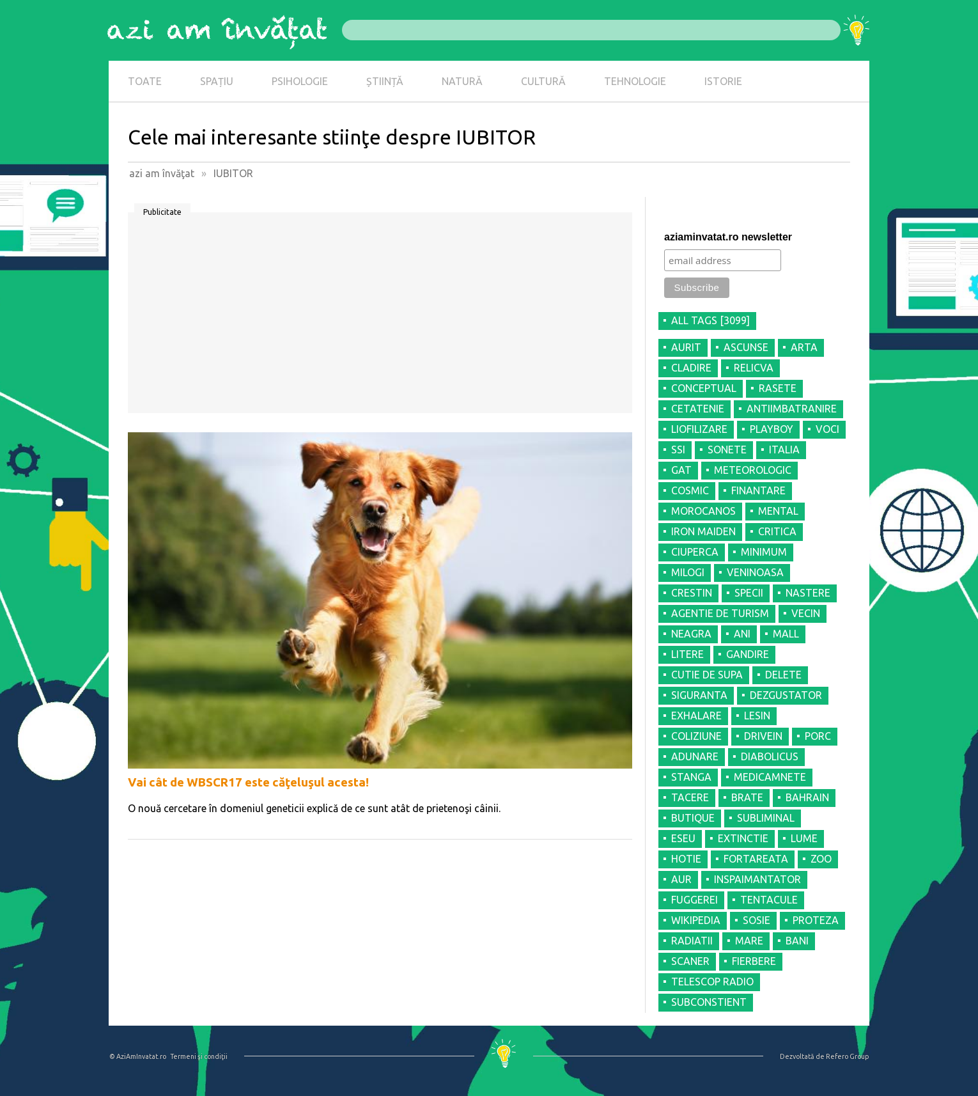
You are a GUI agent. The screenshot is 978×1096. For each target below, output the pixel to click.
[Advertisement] (380, 317)
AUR (681, 879)
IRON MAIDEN (703, 531)
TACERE (690, 797)
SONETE (727, 449)
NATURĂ (462, 81)
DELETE (783, 674)
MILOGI (687, 572)
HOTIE (686, 859)
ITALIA (784, 449)
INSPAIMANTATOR (757, 879)
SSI (678, 449)
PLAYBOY (771, 429)
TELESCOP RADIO (712, 981)
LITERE (687, 654)
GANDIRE (747, 654)
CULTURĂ (543, 81)
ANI (742, 633)
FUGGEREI (694, 899)
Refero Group (847, 1056)
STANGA (691, 777)
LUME (804, 838)
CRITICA (777, 531)
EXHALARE (696, 715)
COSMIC (690, 490)
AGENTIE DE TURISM (720, 613)
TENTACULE (769, 899)
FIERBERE (754, 961)
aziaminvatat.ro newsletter (728, 236)
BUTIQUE (693, 818)
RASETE (777, 388)
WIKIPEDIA (695, 920)
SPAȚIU (216, 81)
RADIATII (692, 940)
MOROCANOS (703, 511)
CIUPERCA (694, 552)
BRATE (747, 797)
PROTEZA (816, 920)
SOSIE (756, 920)
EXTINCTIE (743, 838)
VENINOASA (755, 572)
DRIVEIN (763, 736)
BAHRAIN (807, 797)
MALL (786, 633)
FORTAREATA (756, 859)
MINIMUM (764, 552)
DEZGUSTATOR (786, 695)
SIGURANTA (699, 695)
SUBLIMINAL (766, 818)
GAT (681, 470)
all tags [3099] (710, 320)
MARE (749, 940)
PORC (818, 736)
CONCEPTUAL (703, 388)
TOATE (145, 81)
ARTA (804, 347)
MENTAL (778, 511)
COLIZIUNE (696, 736)
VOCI (827, 429)
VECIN (805, 613)
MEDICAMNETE (770, 777)
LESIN (757, 715)
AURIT (686, 347)
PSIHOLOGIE (300, 81)
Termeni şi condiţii (199, 1056)
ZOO (821, 859)
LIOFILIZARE (699, 429)
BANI (797, 940)
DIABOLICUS (769, 756)
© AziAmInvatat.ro (137, 1056)
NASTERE (808, 593)
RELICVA (753, 367)
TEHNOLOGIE (635, 81)
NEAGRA (691, 633)
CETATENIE (697, 408)
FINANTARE (758, 490)
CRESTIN (691, 593)
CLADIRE (691, 367)
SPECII (748, 593)
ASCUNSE (746, 347)
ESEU (683, 838)
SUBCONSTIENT (709, 1002)
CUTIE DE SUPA (707, 674)
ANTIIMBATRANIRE (792, 408)
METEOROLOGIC (752, 470)
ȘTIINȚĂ (384, 81)
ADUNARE (694, 756)
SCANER (690, 961)
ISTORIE (723, 81)
